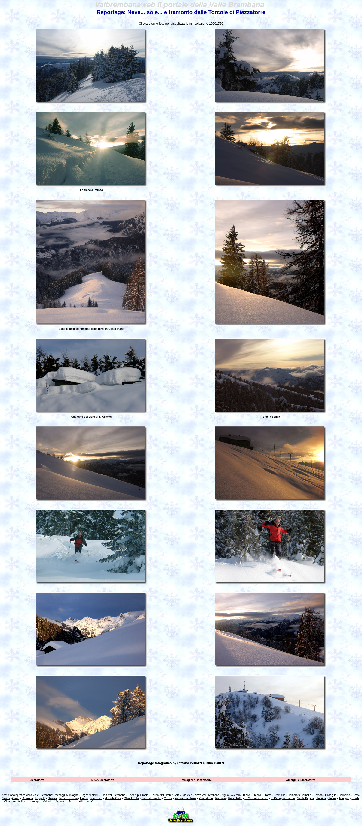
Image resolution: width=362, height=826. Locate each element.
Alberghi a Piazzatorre (300, 780)
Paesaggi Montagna (66, 795)
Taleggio (344, 798)
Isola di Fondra (68, 798)
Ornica (168, 798)
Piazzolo (220, 798)
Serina (332, 798)
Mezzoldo (96, 798)
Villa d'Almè (86, 801)
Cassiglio (330, 795)
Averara (236, 795)
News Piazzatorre (102, 780)
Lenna (84, 798)
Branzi (267, 795)
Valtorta (47, 801)
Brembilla (279, 795)
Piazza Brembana (185, 798)
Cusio (15, 798)
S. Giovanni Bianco (256, 798)
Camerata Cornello (299, 795)
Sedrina (321, 798)
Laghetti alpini (89, 795)
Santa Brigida (305, 798)
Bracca (256, 795)
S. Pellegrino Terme (283, 798)
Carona (318, 795)
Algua (225, 795)
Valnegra (35, 801)
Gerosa (52, 798)
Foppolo (40, 798)
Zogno (73, 801)
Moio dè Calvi (113, 798)
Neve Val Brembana (207, 795)
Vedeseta (60, 801)
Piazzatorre (37, 780)
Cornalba (344, 795)
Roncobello (235, 798)
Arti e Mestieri (183, 795)
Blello (246, 795)
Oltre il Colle (131, 798)
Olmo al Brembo (151, 798)
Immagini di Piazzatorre (196, 780)
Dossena (27, 798)
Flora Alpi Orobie (138, 795)
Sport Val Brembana (112, 795)
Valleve (22, 801)
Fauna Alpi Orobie (162, 795)
